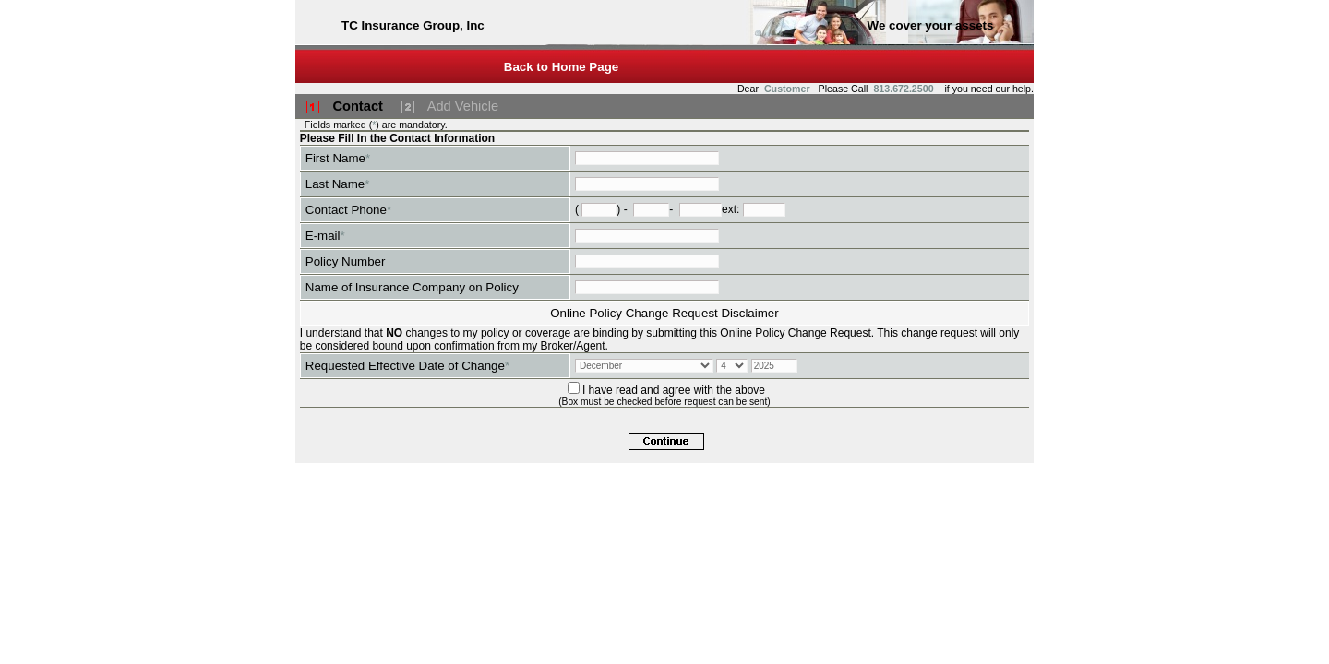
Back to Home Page (561, 67)
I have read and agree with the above (673, 390)
